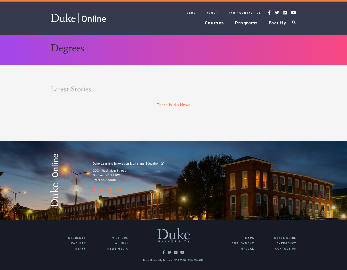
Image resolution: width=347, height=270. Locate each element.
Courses (214, 23)
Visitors (120, 238)
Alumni (121, 243)
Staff (80, 248)
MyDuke (247, 248)
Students (77, 238)
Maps (249, 238)
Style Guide (285, 238)
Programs (246, 23)
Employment (243, 243)
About (212, 13)
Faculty (278, 23)
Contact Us (285, 248)
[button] (294, 23)
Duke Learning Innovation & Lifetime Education (126, 163)
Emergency (286, 243)
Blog (191, 13)
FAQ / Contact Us (245, 13)
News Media (117, 248)
